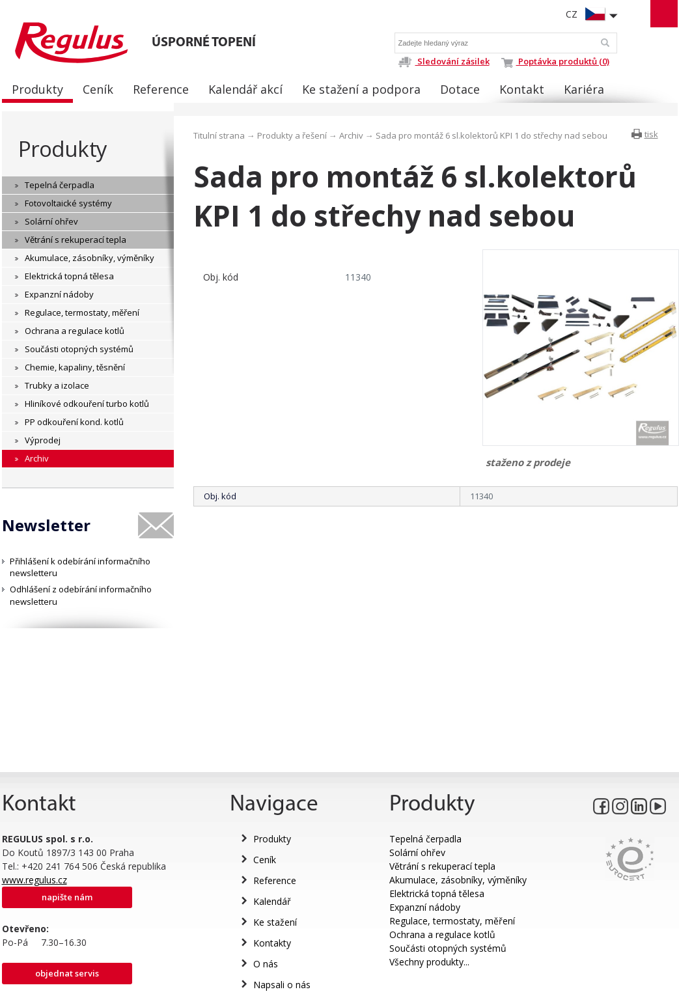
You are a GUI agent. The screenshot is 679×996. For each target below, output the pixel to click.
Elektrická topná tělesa (436, 893)
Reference (274, 880)
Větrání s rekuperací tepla (442, 866)
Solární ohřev (417, 852)
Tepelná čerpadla (425, 839)
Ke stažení (275, 922)
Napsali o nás (282, 984)
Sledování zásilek (444, 61)
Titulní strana (219, 135)
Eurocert (629, 859)
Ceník (264, 859)
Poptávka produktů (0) (555, 61)
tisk (651, 134)
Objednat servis (67, 973)
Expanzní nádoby (424, 907)
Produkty (62, 148)
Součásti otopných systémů (447, 948)
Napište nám (67, 897)
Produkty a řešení (292, 135)
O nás (265, 964)
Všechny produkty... (429, 962)
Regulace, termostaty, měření (452, 921)
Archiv (351, 135)
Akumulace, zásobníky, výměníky (458, 880)
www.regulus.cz (34, 880)
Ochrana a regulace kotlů (442, 934)
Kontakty (272, 943)
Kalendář (272, 901)
